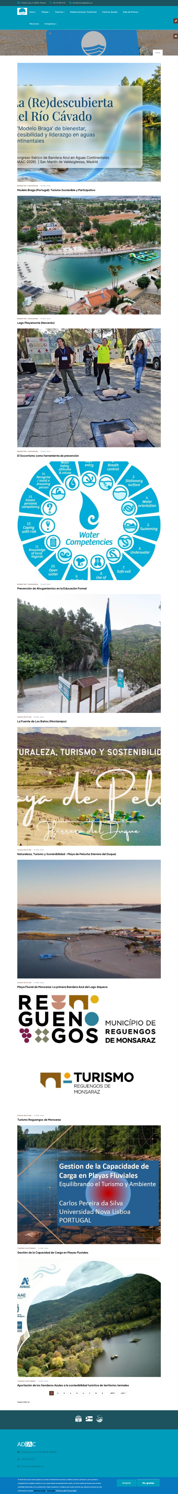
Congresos (50, 23)
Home (157, 53)
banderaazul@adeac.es (30, 1466)
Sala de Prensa (130, 12)
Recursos (34, 23)
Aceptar (126, 1483)
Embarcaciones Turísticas (83, 12)
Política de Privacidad (66, 1491)
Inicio (33, 12)
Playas (46, 12)
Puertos (60, 12)
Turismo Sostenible (26, 1248)
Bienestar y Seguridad (27, 186)
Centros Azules (110, 12)
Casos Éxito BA (24, 717)
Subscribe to (23, 1402)
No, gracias (148, 1483)
